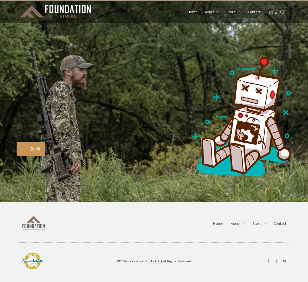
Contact (254, 11)
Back (31, 149)
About (210, 11)
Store (231, 11)
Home (192, 11)
